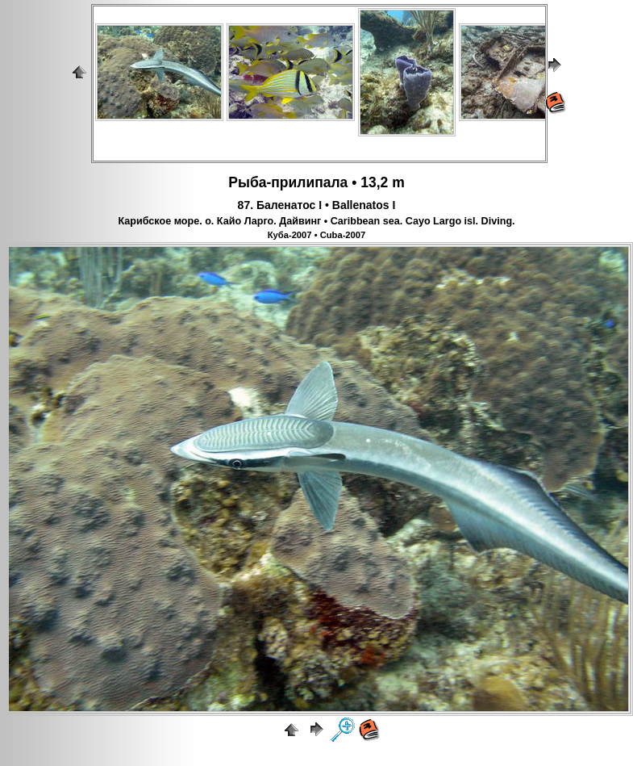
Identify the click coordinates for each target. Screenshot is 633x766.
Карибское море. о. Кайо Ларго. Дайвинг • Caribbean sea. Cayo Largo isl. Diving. (316, 221)
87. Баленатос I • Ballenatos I (317, 205)
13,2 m (382, 182)
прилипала (309, 182)
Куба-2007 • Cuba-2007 (317, 235)
